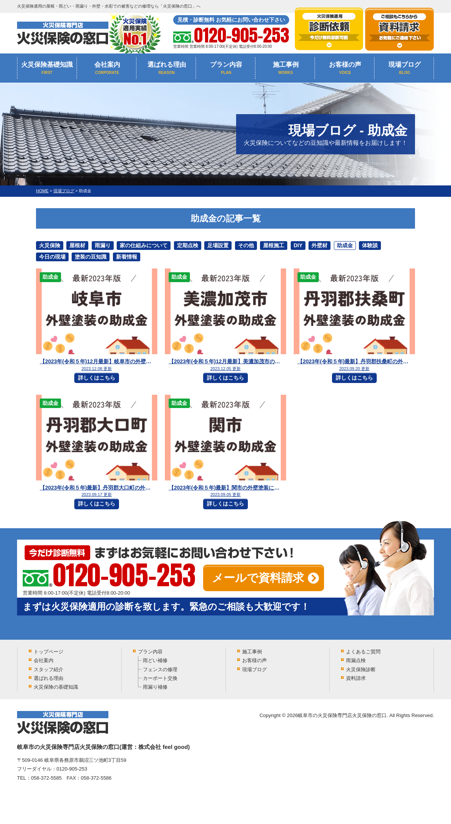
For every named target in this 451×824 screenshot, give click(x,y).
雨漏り (103, 245)
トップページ (48, 651)
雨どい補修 (155, 660)
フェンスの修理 (160, 669)
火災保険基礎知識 (47, 68)
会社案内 (107, 68)
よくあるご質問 (363, 651)
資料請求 (356, 678)
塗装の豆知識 (90, 257)
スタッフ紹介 (48, 669)
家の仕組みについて (144, 245)
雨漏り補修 (155, 687)
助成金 (345, 245)
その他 (246, 245)
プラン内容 (226, 68)
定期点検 (187, 245)
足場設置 (218, 245)
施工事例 (285, 68)
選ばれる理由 (166, 68)
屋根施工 (273, 245)
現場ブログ (404, 68)
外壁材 (319, 245)
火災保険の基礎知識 (56, 687)
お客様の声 (345, 68)
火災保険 (49, 245)
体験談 (370, 245)
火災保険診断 (361, 669)
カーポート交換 (160, 678)
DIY (298, 245)
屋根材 (77, 245)
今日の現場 (52, 257)
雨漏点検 (356, 660)
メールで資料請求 (258, 577)
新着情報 (126, 257)
